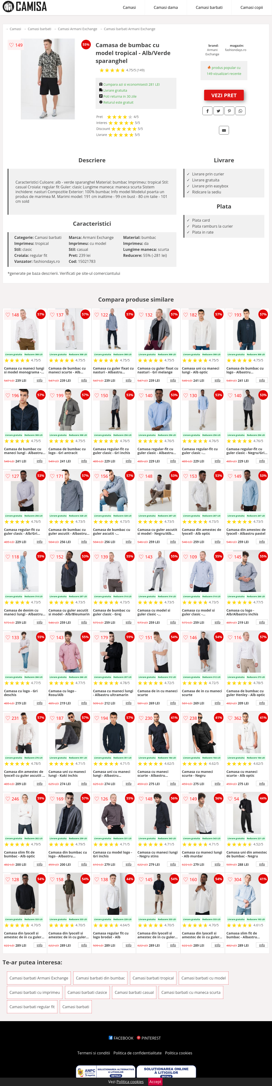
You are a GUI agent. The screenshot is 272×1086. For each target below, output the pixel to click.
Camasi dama (166, 7)
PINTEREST (149, 1038)
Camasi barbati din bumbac (100, 978)
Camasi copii (251, 7)
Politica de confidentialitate (138, 1053)
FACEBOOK (121, 1038)
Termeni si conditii (93, 1053)
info (40, 380)
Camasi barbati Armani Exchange (129, 29)
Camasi (129, 7)
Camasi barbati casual (134, 992)
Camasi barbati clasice (87, 992)
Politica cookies (178, 1053)
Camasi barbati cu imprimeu (35, 992)
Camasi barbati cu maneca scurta (190, 992)
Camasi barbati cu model (203, 978)
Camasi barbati (209, 7)
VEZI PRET (224, 95)
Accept (155, 1081)
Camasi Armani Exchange (77, 29)
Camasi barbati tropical (153, 978)
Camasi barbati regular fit (32, 1006)
